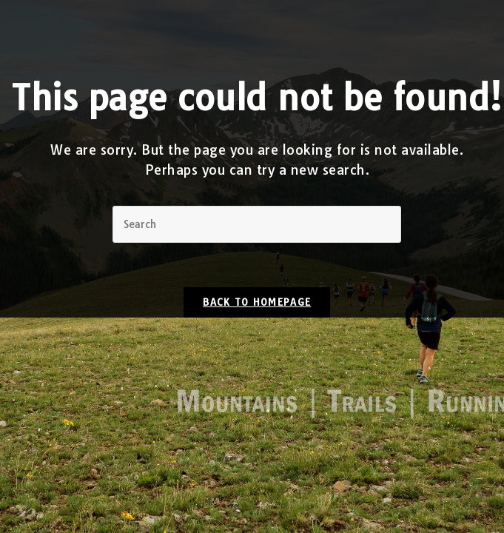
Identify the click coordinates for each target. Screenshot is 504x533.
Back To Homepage (257, 302)
